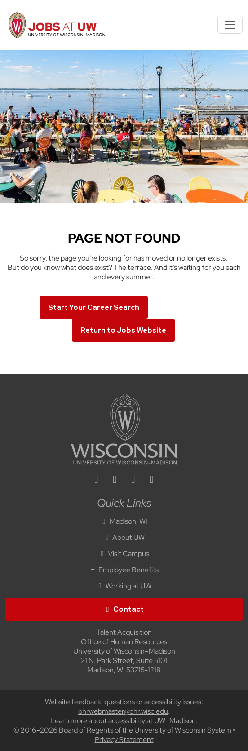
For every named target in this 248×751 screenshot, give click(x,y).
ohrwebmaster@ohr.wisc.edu (123, 711)
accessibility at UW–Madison (152, 720)
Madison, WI (124, 521)
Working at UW (124, 586)
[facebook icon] (115, 480)
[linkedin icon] (96, 480)
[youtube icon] (152, 480)
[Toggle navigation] (230, 25)
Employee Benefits (124, 569)
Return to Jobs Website (123, 330)
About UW (124, 537)
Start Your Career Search (93, 307)
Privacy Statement (124, 739)
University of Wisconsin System (182, 730)
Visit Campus (124, 553)
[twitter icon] (133, 480)
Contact (124, 609)
